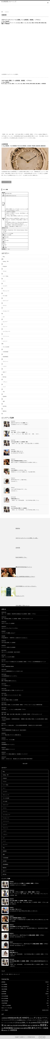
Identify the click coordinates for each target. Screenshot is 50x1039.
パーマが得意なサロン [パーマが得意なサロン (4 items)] (20, 1020)
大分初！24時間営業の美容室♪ (8, 666)
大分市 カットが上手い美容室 (8, 656)
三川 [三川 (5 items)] (16, 1022)
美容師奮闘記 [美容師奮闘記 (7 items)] (9, 1028)
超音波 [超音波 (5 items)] (26, 1028)
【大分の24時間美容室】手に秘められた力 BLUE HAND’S (14, 730)
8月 (3, 22)
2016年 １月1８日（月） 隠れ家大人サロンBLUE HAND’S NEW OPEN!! (17, 758)
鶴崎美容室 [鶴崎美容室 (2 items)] (5, 1030)
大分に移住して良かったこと (17, 451)
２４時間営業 (6, 23)
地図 (4, 401)
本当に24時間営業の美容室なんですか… (19, 460)
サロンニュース (6, 290)
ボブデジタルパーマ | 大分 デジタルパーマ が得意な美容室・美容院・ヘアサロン (26, 935)
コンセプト (5, 285)
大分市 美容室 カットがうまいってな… (19, 470)
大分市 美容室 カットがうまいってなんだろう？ (19, 926)
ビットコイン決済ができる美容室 (8, 647)
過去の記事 (25, 763)
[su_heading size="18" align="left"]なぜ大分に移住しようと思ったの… (23, 911)
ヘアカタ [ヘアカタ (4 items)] (28, 1020)
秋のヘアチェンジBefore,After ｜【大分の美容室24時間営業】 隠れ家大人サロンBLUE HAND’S (22, 725)
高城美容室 (38, 145)
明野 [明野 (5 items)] (23, 1025)
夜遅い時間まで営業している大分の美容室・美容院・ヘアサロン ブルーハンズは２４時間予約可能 (22, 704)
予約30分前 (19, 145)
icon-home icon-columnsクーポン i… (17, 936)
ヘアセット (5, 381)
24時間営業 (5, 144)
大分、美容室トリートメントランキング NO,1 (11, 695)
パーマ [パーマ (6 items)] (11, 1020)
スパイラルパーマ (6, 331)
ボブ (4, 316)
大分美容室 (29, 145)
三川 (17, 22)
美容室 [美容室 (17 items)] (43, 1025)
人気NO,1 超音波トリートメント (8, 749)
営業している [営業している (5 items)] (26, 1022)
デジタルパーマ (6, 311)
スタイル (4, 305)
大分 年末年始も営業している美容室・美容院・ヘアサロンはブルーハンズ (17, 618)
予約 (4, 391)
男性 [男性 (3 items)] (39, 1025)
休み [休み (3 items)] (19, 1022)
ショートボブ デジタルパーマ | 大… (19, 489)
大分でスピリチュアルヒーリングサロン (10, 628)
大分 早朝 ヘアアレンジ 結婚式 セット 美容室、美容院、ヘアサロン (24, 892)
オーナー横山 (5, 276)
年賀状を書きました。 (15, 498)
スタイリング (5, 300)
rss (40, 1037)
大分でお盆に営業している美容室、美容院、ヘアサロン (17, 80)
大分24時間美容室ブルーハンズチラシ (9, 676)
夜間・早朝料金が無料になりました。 (9, 680)
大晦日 (32, 22)
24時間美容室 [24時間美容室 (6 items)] (12, 1018)
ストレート (5, 326)
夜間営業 (24, 145)
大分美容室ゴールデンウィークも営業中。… (18, 885)
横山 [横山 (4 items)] (26, 1025)
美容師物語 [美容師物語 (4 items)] (17, 1028)
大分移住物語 (5, 351)
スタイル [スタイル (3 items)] (31, 1018)
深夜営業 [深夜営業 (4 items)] (34, 1025)
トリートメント (6, 336)
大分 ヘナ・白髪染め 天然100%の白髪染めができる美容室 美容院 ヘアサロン (19, 613)
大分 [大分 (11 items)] (39, 1022)
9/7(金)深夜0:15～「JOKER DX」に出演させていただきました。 (15, 637)
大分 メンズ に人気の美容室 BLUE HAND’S (11, 652)
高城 (45, 22)
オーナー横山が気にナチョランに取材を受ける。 (12, 734)
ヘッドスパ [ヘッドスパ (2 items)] (5, 1022)
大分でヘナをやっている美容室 (8, 623)
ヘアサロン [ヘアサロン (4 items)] (39, 1020)
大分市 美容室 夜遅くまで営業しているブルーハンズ (12, 690)
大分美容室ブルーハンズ (8, 1)
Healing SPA (6, 261)
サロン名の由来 (6, 346)
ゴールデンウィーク (11, 22)
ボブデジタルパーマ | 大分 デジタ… (19, 479)
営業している (23, 22)
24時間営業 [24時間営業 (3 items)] (4, 1018)
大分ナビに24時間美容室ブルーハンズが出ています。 (13, 671)
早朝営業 (33, 145)
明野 (40, 22)
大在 (30, 22)
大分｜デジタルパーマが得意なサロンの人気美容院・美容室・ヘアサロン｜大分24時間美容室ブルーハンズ (24, 661)
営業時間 (7, 21)
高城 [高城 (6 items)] (44, 1028)
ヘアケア (4, 366)
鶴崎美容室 (43, 145)
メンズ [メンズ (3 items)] (9, 1022)
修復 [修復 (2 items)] (21, 1022)
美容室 (42, 22)
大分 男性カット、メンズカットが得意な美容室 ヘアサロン (14, 709)
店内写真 (4, 406)
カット (4, 281)
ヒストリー (5, 341)
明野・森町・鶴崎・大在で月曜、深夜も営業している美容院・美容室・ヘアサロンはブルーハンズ (22, 714)
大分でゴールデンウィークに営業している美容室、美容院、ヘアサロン (21, 19)
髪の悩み (4, 376)
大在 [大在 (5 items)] (5, 1025)
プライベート (5, 361)
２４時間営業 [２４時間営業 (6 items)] (12, 1030)
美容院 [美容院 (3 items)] (21, 1028)
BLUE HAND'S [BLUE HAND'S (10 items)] (23, 1018)
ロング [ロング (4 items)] (12, 1022)
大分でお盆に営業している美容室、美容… (19, 441)
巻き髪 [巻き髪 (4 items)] (15, 1025)
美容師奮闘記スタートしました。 (8, 744)
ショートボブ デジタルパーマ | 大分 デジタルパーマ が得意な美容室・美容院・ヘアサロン (28, 943)
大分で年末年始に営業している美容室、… (19, 508)
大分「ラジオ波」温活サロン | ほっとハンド (11, 974)
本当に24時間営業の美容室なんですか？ (17, 917)
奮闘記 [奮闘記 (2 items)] (12, 1025)
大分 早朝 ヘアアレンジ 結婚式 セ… (19, 432)
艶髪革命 (4, 411)
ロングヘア (5, 321)
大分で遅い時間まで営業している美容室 (10, 699)
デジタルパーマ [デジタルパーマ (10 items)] (40, 1018)
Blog (4, 21)
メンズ (4, 386)
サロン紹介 (5, 295)
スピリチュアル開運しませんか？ (8, 633)
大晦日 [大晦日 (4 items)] (8, 1025)
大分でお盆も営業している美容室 (8, 642)
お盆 (6, 22)
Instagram (5, 266)
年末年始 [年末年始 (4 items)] (19, 1025)
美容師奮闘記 (5, 356)
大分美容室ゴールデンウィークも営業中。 (10, 74)
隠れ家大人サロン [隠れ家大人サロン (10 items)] (35, 1028)
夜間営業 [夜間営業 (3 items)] (34, 1022)
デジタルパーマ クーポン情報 (8, 739)
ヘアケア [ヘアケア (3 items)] (34, 1020)
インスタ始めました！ (6, 685)
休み (19, 22)
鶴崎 (2, 23)
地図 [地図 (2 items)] (31, 1022)
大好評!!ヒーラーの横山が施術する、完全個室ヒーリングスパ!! (14, 754)
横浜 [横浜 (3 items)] (29, 1025)
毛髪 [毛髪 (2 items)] (31, 1025)
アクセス (4, 271)
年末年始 (36, 22)
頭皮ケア (4, 372)
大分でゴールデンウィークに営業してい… (19, 422)
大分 (27, 22)
